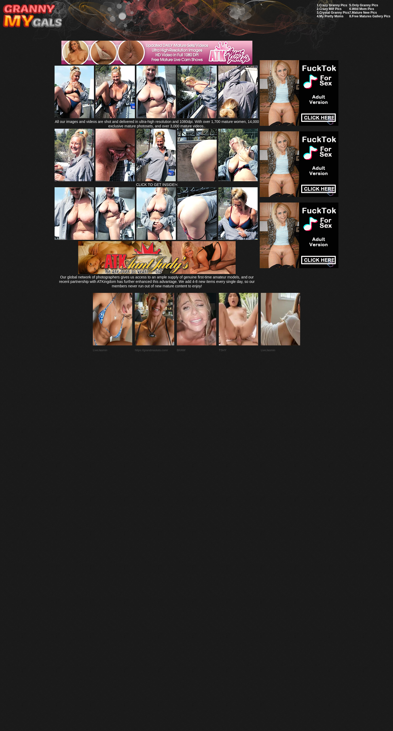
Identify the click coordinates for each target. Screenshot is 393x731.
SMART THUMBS (205, 607)
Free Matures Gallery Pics (371, 16)
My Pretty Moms (331, 16)
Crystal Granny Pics (334, 12)
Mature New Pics (364, 12)
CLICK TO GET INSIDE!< (157, 185)
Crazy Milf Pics (330, 9)
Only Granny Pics (365, 5)
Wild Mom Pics (363, 9)
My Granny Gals (32, 16)
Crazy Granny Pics (333, 5)
